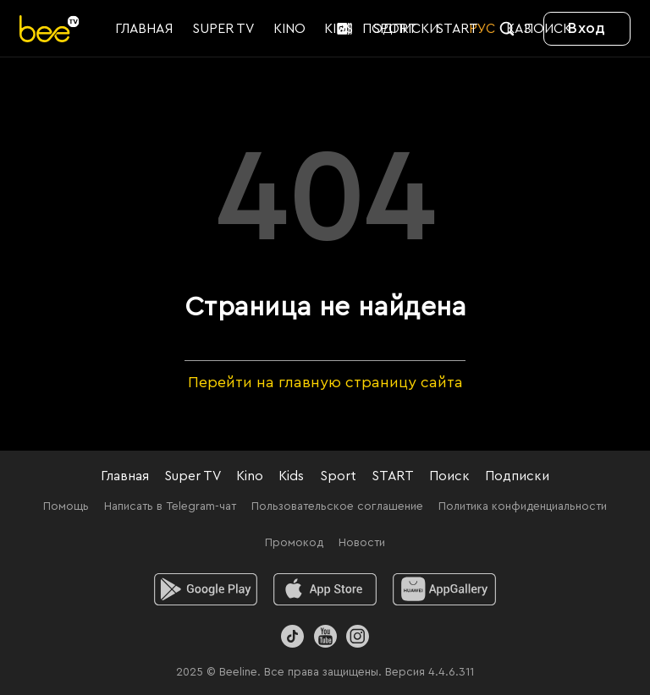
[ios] (325, 589)
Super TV (192, 476)
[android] (206, 589)
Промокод (294, 543)
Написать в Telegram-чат (170, 506)
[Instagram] (357, 636)
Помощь (66, 506)
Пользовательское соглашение (337, 506)
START (393, 476)
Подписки (517, 476)
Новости (362, 543)
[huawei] (445, 589)
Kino (249, 476)
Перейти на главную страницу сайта (325, 382)
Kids (291, 476)
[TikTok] (292, 636)
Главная (125, 476)
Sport (338, 476)
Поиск (449, 476)
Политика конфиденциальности (522, 506)
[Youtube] (324, 636)
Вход (586, 28)
